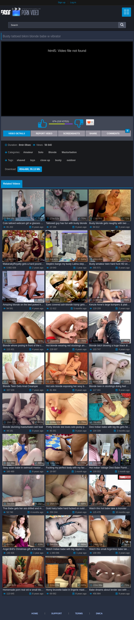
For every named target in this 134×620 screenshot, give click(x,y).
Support (56, 613)
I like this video (42, 123)
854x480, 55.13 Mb (29, 169)
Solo (40, 152)
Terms (79, 613)
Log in (73, 2)
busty (58, 160)
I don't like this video (79, 123)
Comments (118, 132)
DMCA (99, 613)
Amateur (28, 152)
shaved (21, 160)
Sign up (61, 2)
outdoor (71, 160)
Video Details (17, 133)
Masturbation (69, 152)
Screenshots (71, 133)
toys (32, 160)
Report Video (44, 133)
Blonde (52, 152)
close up (45, 160)
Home (34, 613)
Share (93, 133)
